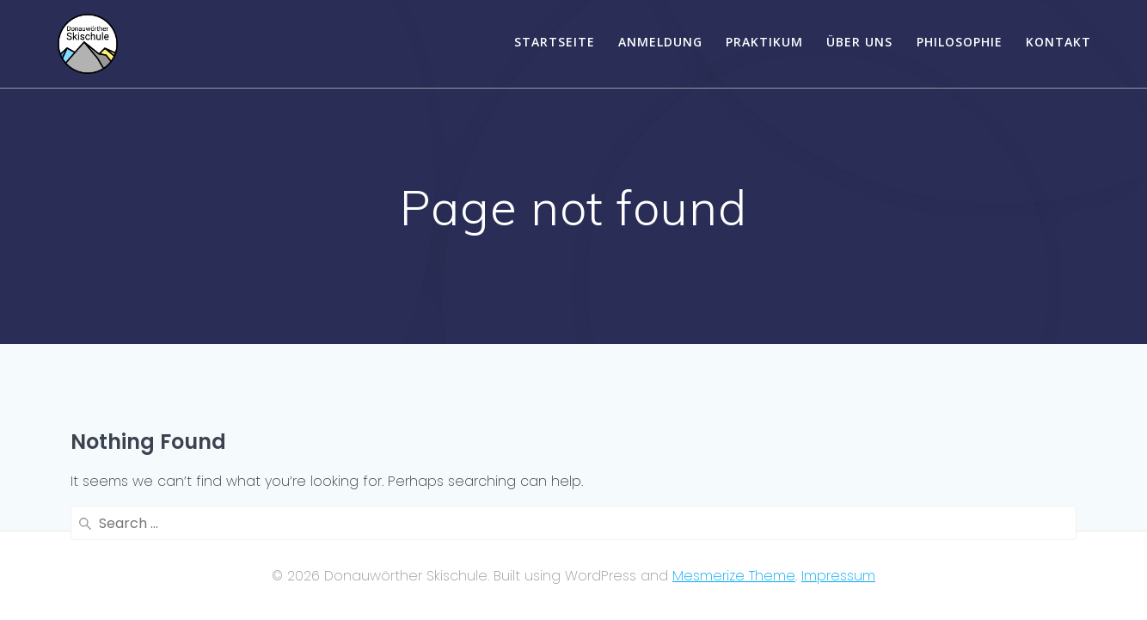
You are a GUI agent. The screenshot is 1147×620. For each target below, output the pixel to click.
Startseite (554, 42)
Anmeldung (660, 42)
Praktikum (764, 42)
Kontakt (1058, 42)
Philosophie (960, 42)
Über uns (859, 42)
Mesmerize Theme (733, 576)
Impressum (838, 576)
